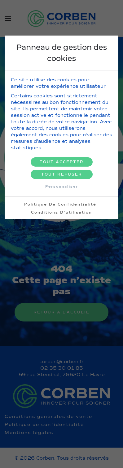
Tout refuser (61, 174)
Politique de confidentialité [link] (60, 204)
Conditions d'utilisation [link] (61, 212)
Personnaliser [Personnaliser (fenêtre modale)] (61, 186)
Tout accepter (62, 162)
